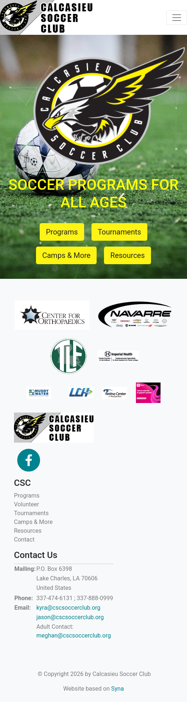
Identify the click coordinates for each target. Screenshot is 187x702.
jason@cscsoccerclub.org (70, 617)
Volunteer (26, 504)
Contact (24, 539)
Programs (27, 495)
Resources (28, 530)
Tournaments (31, 513)
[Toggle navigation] (176, 17)
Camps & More (33, 521)
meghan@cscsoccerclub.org (73, 635)
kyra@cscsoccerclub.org (68, 607)
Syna (117, 688)
